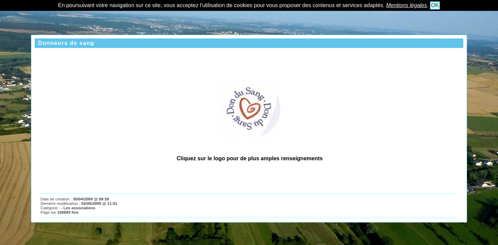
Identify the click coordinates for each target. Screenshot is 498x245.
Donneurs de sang (66, 43)
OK (435, 5)
